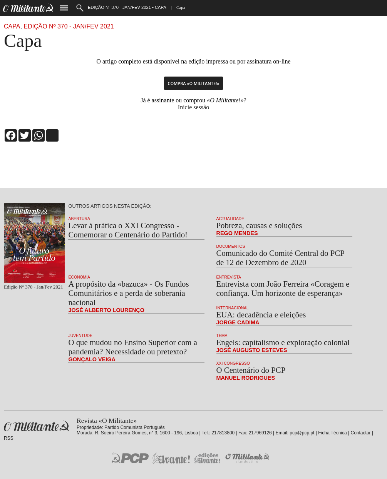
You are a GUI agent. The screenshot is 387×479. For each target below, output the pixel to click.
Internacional (232, 308)
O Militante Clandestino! (248, 458)
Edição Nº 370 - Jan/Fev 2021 (68, 26)
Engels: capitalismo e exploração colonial (283, 342)
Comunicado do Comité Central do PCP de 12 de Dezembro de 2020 (280, 258)
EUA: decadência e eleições (261, 314)
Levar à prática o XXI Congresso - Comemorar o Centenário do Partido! (128, 230)
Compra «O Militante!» (193, 83)
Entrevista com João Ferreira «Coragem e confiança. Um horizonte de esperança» (283, 288)
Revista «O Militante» (36, 426)
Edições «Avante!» (207, 458)
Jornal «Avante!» (171, 458)
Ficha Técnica (332, 433)
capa (12, 26)
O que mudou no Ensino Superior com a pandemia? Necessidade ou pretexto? (132, 347)
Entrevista (228, 277)
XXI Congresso (233, 363)
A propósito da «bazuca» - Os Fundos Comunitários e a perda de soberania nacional (128, 293)
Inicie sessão (193, 107)
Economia (79, 277)
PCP (130, 457)
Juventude (80, 336)
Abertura (79, 219)
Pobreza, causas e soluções (259, 225)
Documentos (230, 246)
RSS (8, 438)
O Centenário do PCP (251, 370)
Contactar (361, 433)
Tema (222, 336)
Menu (64, 8)
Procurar (80, 8)
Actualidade (230, 219)
